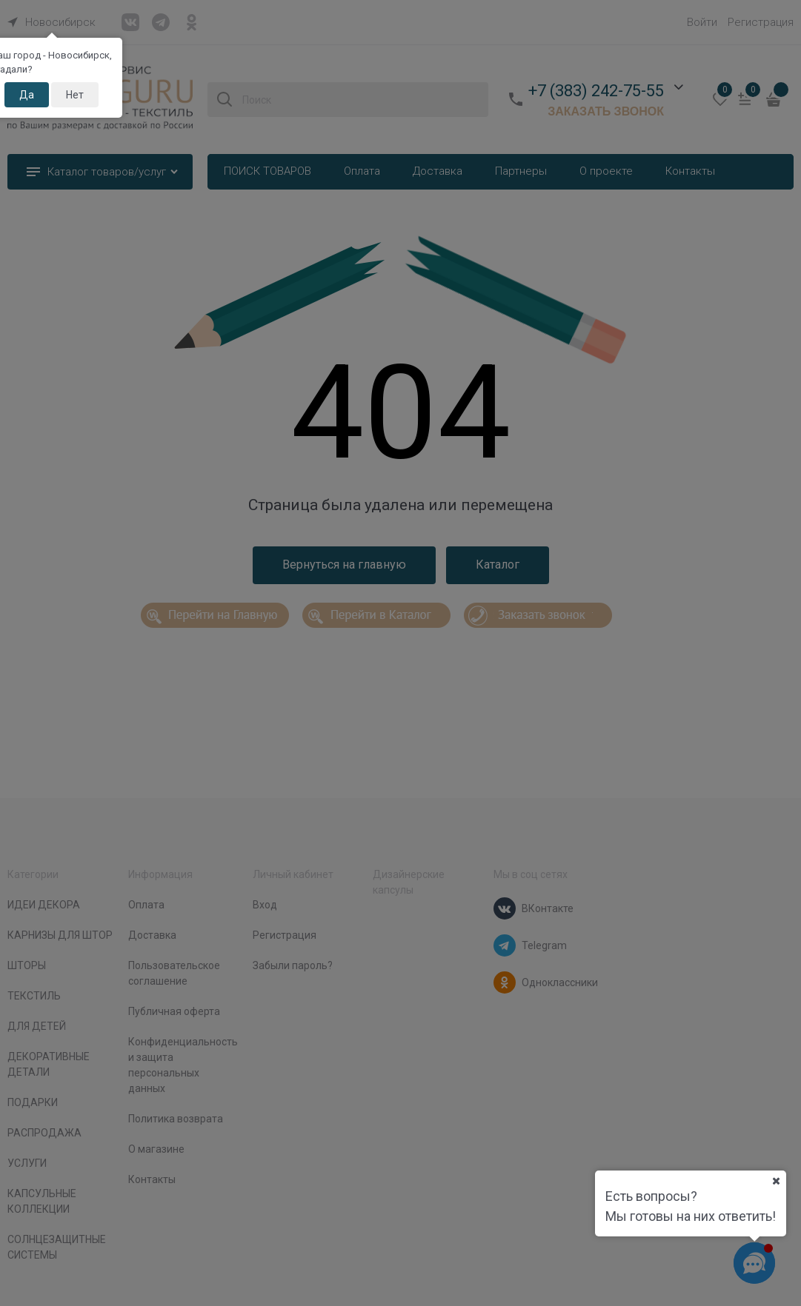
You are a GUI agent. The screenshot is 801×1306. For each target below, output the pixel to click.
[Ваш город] (775, 1180)
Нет (75, 95)
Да (26, 95)
